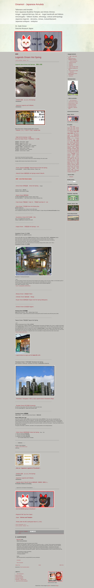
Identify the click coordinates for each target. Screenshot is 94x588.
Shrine (77, 164)
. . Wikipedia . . (71, 176)
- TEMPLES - (70, 65)
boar (78, 129)
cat (75, 130)
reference (74, 162)
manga (73, 152)
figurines (68, 140)
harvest (77, 143)
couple (68, 135)
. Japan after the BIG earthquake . (21, 580)
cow (72, 135)
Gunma (71, 143)
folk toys (76, 140)
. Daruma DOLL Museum (73, 101)
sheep (75, 163)
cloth (74, 133)
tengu (72, 166)
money (73, 155)
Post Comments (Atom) (24, 567)
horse (68, 146)
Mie (78, 152)
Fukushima (76, 142)
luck (71, 152)
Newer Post (18, 565)
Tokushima (69, 168)
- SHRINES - (70, 63)
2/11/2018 (18, 560)
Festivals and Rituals (72, 104)
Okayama (69, 159)
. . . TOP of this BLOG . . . (73, 100)
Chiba (78, 130)
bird (76, 129)
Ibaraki (74, 146)
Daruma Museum (18, 575)
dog (70, 136)
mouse (73, 156)
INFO (77, 146)
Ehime (77, 136)
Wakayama (69, 170)
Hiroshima (73, 144)
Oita (78, 158)
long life (68, 152)
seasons (72, 163)
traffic (72, 169)
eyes (74, 139)
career (74, 130)
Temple (68, 166)
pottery (68, 162)
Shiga (78, 163)
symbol (75, 165)
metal (76, 152)
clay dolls (70, 133)
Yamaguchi (69, 171)
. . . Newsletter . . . (71, 72)
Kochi (74, 149)
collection (77, 133)
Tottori (77, 168)
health (68, 144)
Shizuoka (73, 164)
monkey (77, 155)
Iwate (73, 147)
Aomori (71, 129)
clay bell (76, 131)
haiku (74, 143)
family (78, 139)
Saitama (68, 163)
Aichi (71, 127)
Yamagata (76, 170)
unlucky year (76, 169)
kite (70, 149)
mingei (73, 153)
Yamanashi (74, 171)
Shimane (69, 164)
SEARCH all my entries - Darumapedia (73, 74)
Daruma (76, 135)
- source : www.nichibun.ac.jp (21, 446)
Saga (78, 162)
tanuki (78, 165)
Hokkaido (77, 144)
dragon (74, 136)
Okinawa (73, 159)
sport (70, 165)
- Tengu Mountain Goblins (73, 70)
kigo (78, 148)
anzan (68, 129)
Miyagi (77, 153)
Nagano (68, 157)
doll (72, 136)
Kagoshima (69, 148)
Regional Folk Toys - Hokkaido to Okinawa (72, 59)
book (68, 130)
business (71, 130)
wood (73, 170)
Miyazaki (69, 155)
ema (68, 138)
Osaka (77, 159)
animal (77, 127)
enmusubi (77, 137)
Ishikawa (69, 147)
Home (40, 565)
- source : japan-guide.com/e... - (21, 332)
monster (68, 156)
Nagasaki (72, 157)
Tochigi (77, 166)
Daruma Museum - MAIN (73, 103)
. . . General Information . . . (73, 61)
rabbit (72, 162)
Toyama (68, 169)
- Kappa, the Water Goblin (73, 66)
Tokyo (73, 168)
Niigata (71, 158)
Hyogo (71, 146)
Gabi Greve (18, 539)
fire (71, 140)
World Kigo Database (19, 578)
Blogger (57, 585)
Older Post (61, 565)
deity (68, 136)
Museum (77, 156)
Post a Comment (20, 562)
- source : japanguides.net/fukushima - (23, 285)
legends (77, 151)
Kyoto (73, 151)
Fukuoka (71, 142)
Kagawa (77, 147)
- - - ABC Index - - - (72, 126)
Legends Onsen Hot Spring (28, 57)
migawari (68, 153)
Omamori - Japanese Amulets (29, 4)
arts (74, 129)
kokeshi (77, 149)
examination (69, 139)
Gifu (68, 143)
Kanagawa (74, 148)
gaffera (49, 585)
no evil (74, 158)
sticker (73, 165)
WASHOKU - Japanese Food (20, 579)
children (71, 131)
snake (68, 165)
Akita (74, 127)
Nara (76, 157)
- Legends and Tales (72, 62)
